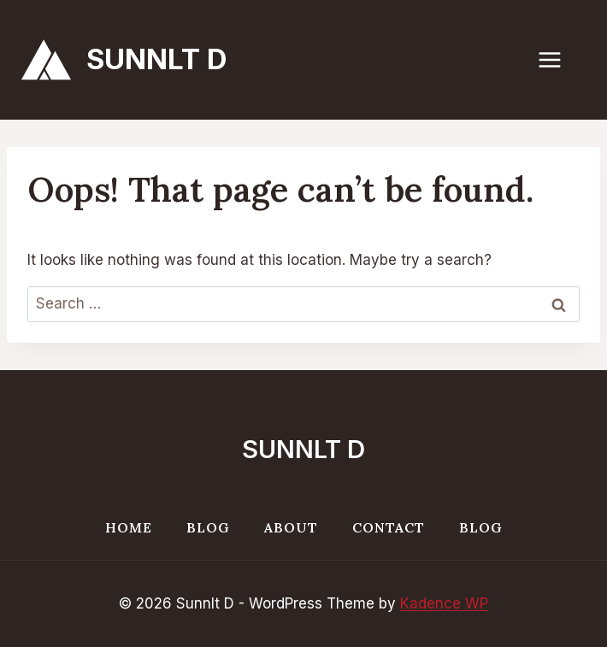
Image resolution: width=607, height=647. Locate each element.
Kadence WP (444, 603)
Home (128, 527)
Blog (208, 527)
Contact (388, 527)
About (291, 527)
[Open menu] (558, 59)
